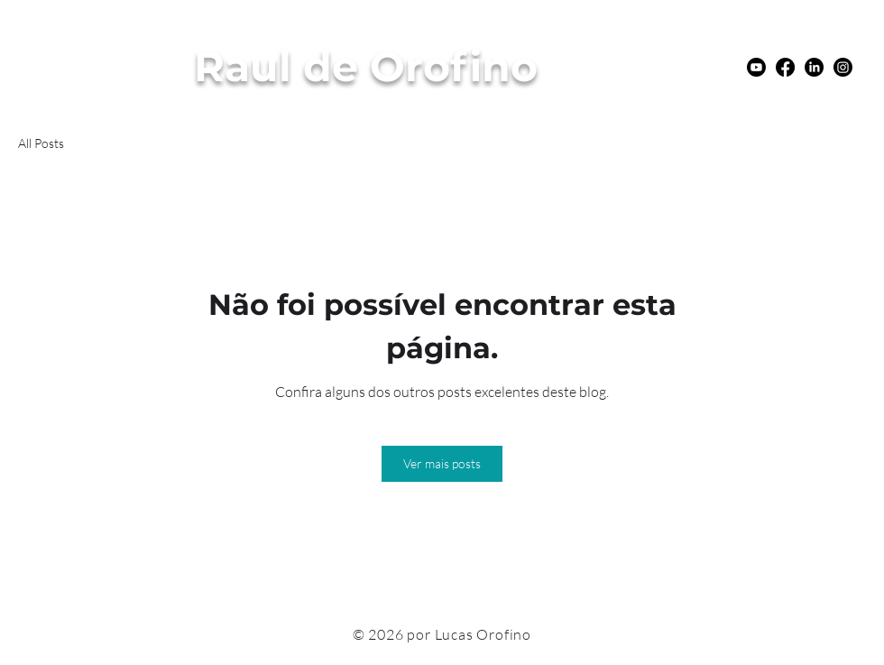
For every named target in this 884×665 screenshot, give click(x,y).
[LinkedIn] (814, 67)
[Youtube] (756, 67)
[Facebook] (785, 67)
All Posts (41, 143)
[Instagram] (842, 67)
